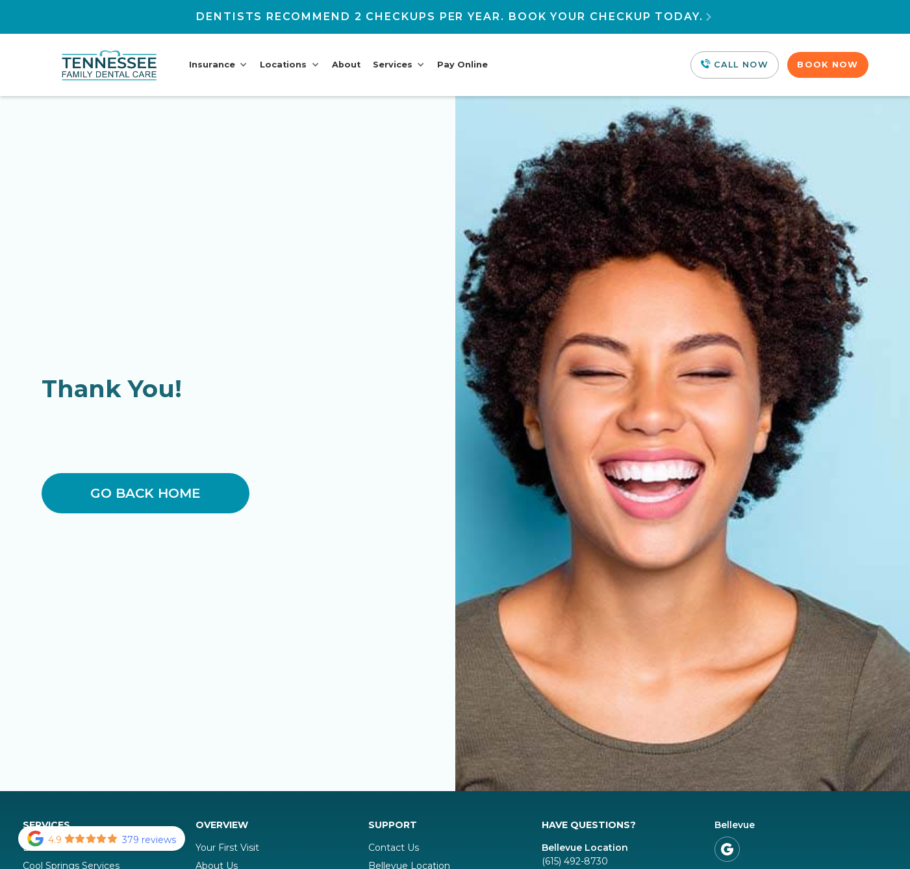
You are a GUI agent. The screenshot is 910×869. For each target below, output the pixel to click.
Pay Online (462, 64)
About (346, 64)
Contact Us (393, 847)
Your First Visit (227, 847)
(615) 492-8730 (575, 861)
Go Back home (145, 493)
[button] (218, 65)
